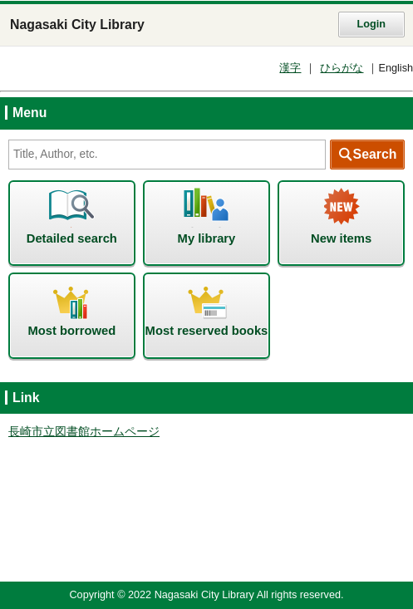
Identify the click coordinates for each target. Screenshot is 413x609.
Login (371, 24)
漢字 (290, 68)
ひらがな (341, 68)
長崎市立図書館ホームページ (84, 431)
